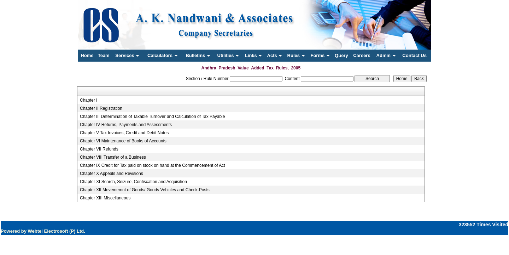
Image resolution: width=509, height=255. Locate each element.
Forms (319, 55)
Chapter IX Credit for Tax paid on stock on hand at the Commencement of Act (152, 165)
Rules (296, 55)
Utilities (228, 55)
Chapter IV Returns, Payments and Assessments (126, 124)
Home (87, 55)
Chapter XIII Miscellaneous (105, 198)
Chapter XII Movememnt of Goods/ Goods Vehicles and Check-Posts (145, 189)
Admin (386, 55)
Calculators (162, 55)
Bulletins (198, 55)
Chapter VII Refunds (99, 149)
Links (253, 55)
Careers (361, 55)
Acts (274, 55)
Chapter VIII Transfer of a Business (113, 157)
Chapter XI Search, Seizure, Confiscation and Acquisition (133, 181)
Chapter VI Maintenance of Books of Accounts (123, 140)
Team (104, 55)
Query (341, 55)
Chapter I (88, 100)
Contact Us (414, 55)
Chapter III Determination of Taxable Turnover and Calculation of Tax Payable (152, 116)
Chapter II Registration (101, 108)
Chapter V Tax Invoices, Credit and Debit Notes (124, 132)
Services (127, 55)
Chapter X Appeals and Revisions (111, 173)
